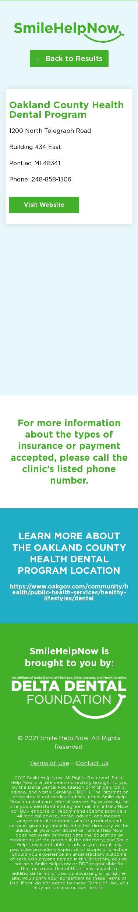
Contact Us (92, 763)
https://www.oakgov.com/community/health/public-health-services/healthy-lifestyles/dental (69, 592)
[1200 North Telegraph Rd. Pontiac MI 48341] (69, 303)
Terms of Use (49, 763)
